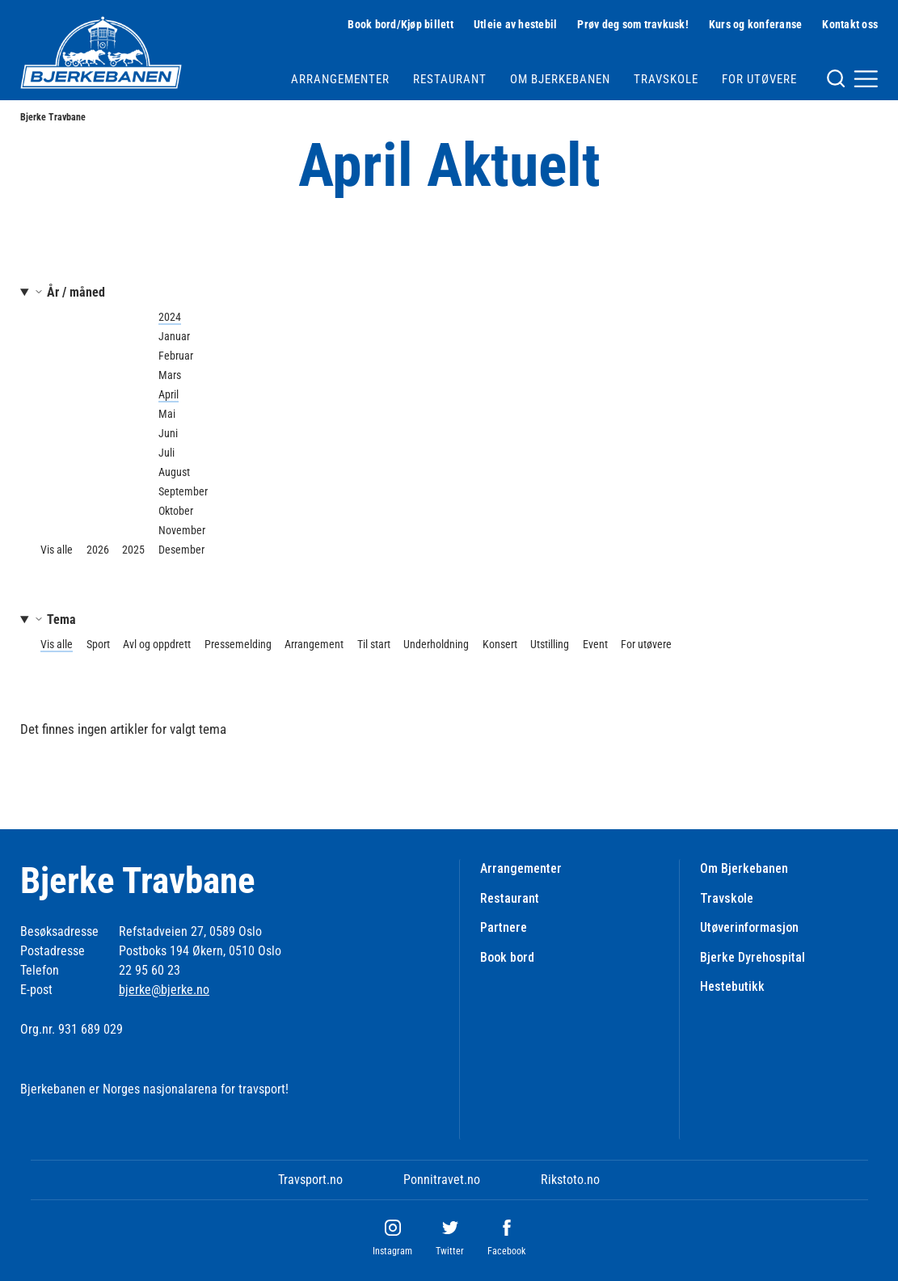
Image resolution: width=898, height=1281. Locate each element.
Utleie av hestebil (516, 24)
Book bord (507, 957)
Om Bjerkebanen (560, 79)
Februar (175, 355)
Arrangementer (340, 79)
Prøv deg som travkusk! (633, 24)
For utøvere (759, 79)
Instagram (392, 1251)
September (183, 491)
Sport (98, 644)
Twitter (450, 1251)
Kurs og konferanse (756, 24)
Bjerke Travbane (53, 117)
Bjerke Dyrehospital (752, 957)
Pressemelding (238, 644)
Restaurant (450, 79)
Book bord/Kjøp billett (400, 24)
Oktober (175, 510)
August (174, 472)
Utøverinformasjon (749, 927)
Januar (174, 336)
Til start (373, 644)
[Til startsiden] (101, 52)
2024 (169, 316)
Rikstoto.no (570, 1179)
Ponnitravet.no (441, 1179)
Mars (169, 375)
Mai (166, 413)
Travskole (666, 79)
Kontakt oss (850, 24)
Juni (168, 433)
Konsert (500, 644)
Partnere (503, 927)
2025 (133, 549)
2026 (97, 549)
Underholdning (436, 644)
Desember (181, 549)
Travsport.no (310, 1179)
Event (595, 644)
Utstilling (549, 644)
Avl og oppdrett (157, 644)
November (181, 530)
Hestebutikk (732, 986)
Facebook (506, 1251)
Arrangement (314, 644)
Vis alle (56, 549)
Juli (166, 452)
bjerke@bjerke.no (164, 989)
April (168, 394)
